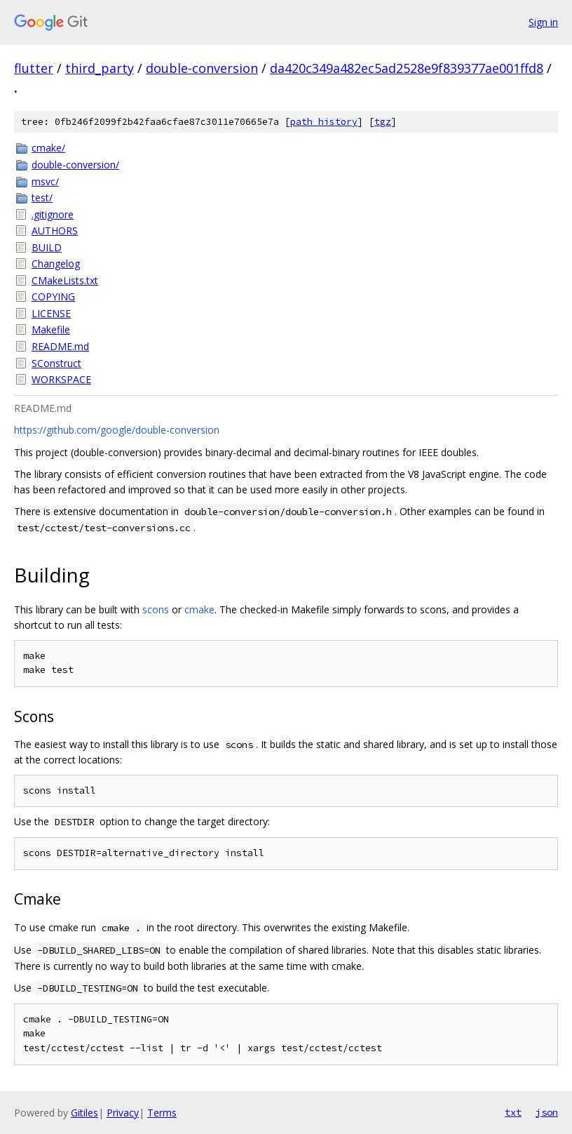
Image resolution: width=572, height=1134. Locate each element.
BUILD (47, 247)
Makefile (51, 329)
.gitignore (53, 214)
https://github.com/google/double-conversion (116, 429)
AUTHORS (55, 230)
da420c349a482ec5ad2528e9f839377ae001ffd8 (406, 68)
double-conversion (202, 68)
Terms (162, 1112)
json (547, 1112)
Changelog (56, 263)
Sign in (543, 22)
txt (513, 1112)
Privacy (123, 1112)
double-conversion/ (75, 164)
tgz (382, 122)
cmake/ (48, 147)
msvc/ (45, 181)
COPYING (53, 296)
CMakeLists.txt (65, 280)
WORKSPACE (61, 379)
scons (155, 609)
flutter (33, 68)
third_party (99, 68)
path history (324, 122)
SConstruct (56, 363)
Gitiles (84, 1112)
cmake (199, 609)
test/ (42, 197)
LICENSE (51, 313)
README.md (60, 346)
